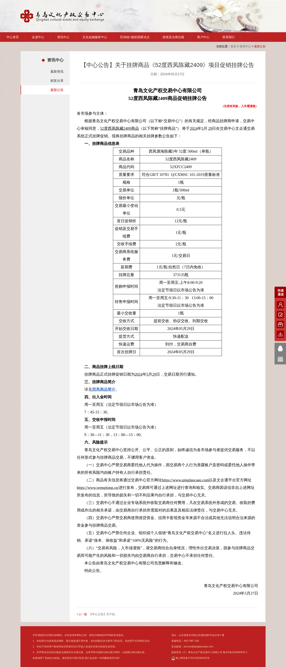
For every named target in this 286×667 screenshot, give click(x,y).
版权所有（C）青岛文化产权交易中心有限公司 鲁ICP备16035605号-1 (209, 652)
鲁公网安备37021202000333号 (190, 658)
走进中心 (38, 37)
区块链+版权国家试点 (135, 37)
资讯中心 (63, 37)
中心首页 (13, 37)
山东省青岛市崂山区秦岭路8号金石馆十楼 (201, 635)
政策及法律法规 (173, 37)
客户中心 (203, 37)
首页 (233, 46)
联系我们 (228, 37)
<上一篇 (82, 614)
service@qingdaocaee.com (198, 646)
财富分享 (57, 80)
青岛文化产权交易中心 (62, 16)
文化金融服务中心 (95, 37)
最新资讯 (57, 71)
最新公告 (57, 90)
